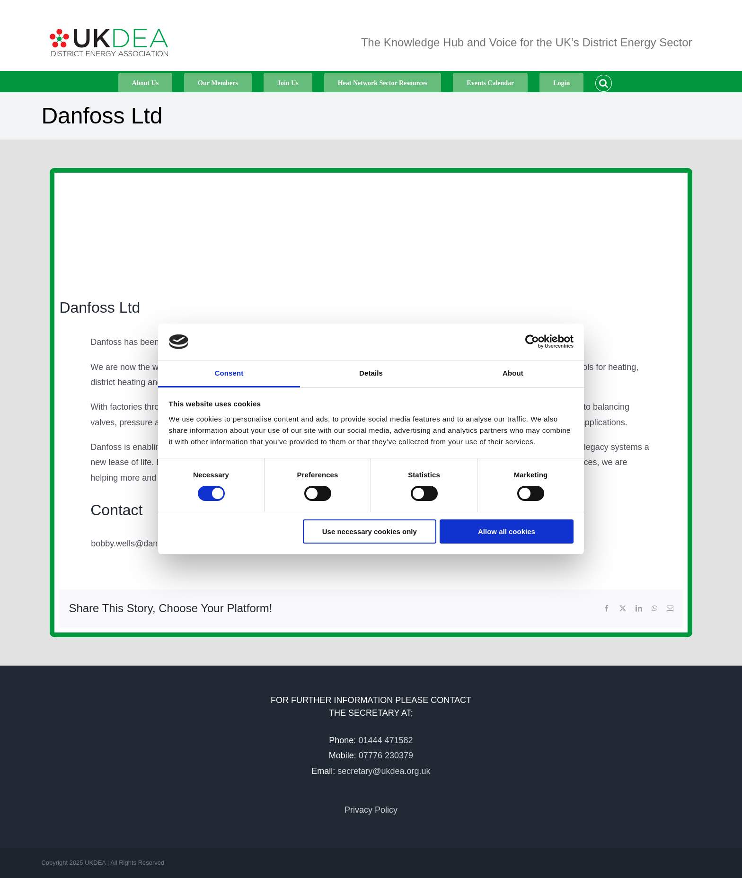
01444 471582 (385, 740)
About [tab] (513, 373)
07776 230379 (386, 755)
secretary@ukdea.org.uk (383, 771)
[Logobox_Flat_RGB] (153, 230)
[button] (603, 81)
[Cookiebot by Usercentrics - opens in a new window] (532, 341)
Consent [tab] (229, 373)
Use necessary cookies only (369, 531)
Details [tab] (371, 373)
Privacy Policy (371, 810)
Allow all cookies (506, 531)
